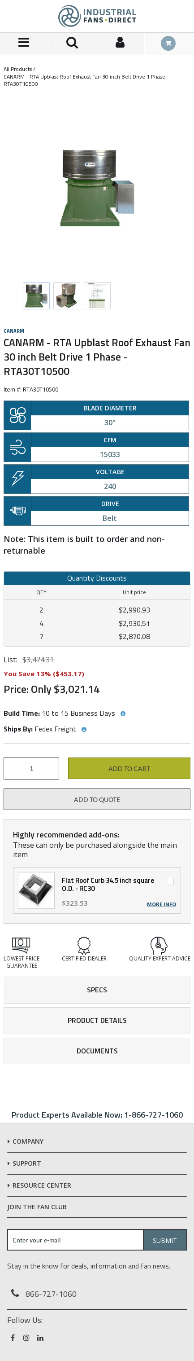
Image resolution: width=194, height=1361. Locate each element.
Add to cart (129, 768)
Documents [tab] (97, 1050)
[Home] (97, 16)
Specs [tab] (97, 989)
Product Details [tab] (97, 1020)
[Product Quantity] (31, 769)
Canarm (14, 331)
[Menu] (24, 43)
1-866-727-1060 (153, 1115)
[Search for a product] (72, 43)
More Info (161, 904)
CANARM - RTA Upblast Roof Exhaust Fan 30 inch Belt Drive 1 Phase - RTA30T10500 (86, 80)
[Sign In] (120, 43)
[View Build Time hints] (123, 714)
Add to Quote (97, 799)
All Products (18, 69)
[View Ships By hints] (84, 729)
